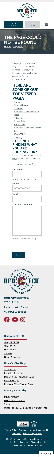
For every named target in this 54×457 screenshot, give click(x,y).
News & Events (12, 357)
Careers (8, 353)
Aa (42, 454)
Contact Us (19, 102)
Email (15, 194)
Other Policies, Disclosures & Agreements (25, 408)
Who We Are (10, 346)
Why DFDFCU (20, 134)
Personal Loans (21, 105)
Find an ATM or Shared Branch (19, 384)
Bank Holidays (11, 380)
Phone (16, 183)
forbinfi (38, 445)
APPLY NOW (32, 24)
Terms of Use (25, 430)
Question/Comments (23, 204)
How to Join (10, 349)
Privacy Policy (20, 121)
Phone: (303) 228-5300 (16, 307)
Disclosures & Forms (14, 400)
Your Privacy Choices (32, 433)
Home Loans (19, 124)
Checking (18, 137)
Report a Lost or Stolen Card (19, 377)
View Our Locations (15, 312)
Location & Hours (13, 373)
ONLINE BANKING (13, 24)
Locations (18, 108)
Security (8, 404)
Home (7, 46)
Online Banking (20, 118)
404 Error (18, 46)
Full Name (18, 169)
